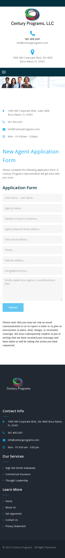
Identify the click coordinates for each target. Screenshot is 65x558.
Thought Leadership (16, 480)
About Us (10, 507)
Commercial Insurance (18, 474)
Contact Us (11, 520)
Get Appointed (13, 513)
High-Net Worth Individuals (20, 468)
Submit (13, 307)
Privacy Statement (15, 526)
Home (8, 501)
